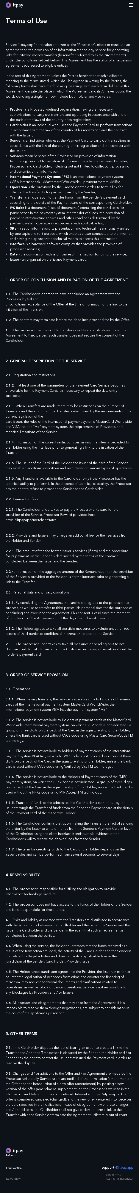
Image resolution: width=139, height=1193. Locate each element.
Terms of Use (14, 1168)
